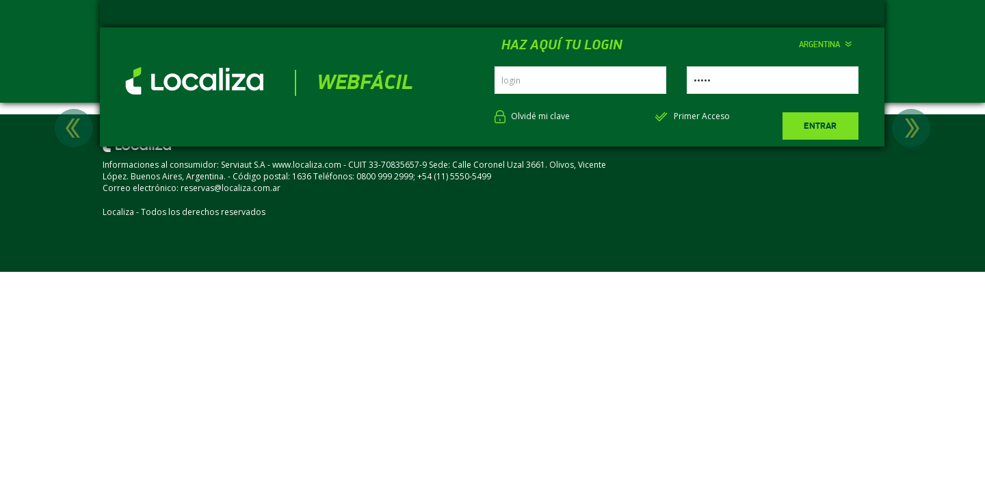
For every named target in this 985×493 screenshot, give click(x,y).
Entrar (820, 126)
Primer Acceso (702, 116)
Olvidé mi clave (540, 116)
